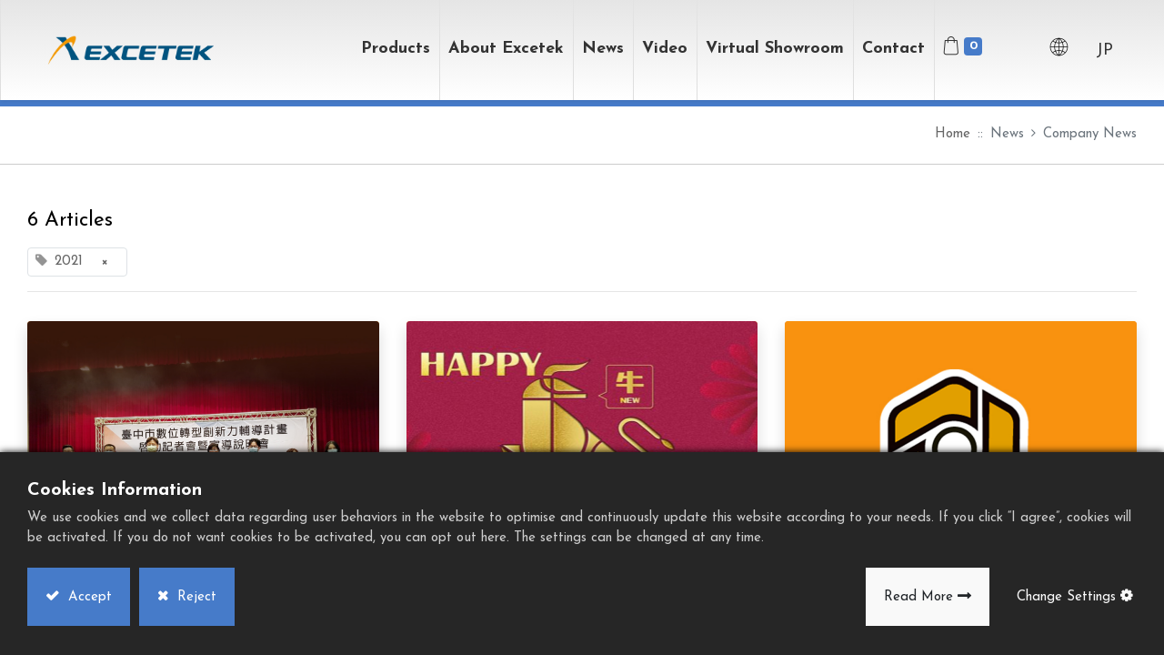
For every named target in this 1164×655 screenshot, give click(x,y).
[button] (1011, 50)
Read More (918, 597)
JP (1104, 50)
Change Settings (1066, 597)
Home (952, 134)
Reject (194, 597)
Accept (88, 597)
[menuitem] (775, 50)
